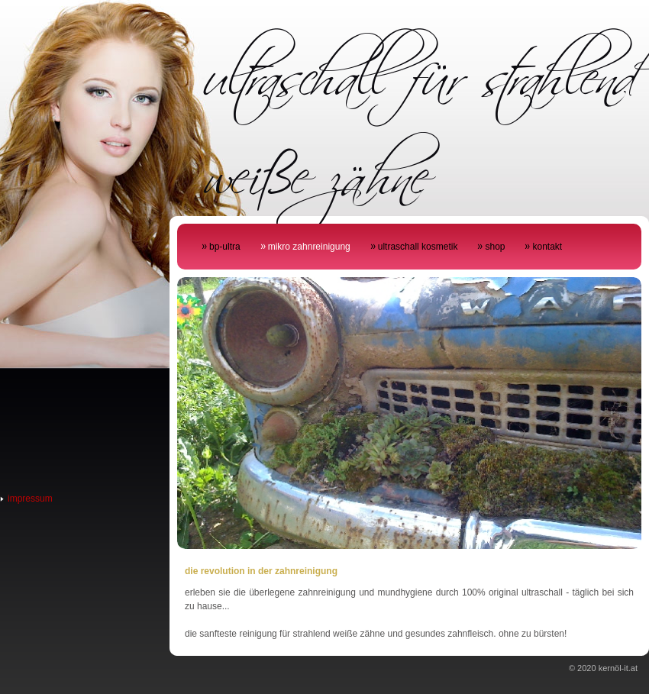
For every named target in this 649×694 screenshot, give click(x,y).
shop (495, 246)
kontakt (547, 246)
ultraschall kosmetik (418, 246)
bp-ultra (225, 246)
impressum (30, 498)
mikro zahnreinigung (309, 246)
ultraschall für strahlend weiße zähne (419, 117)
